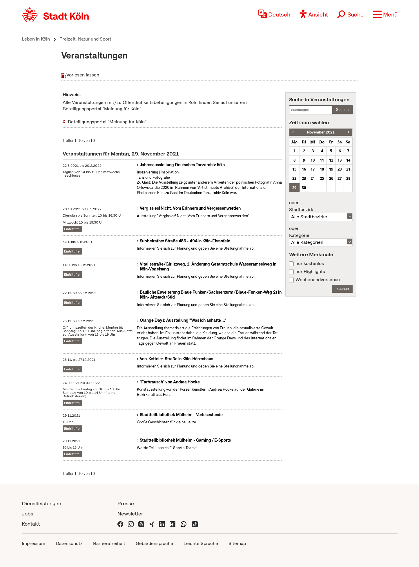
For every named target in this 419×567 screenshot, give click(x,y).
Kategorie (321, 232)
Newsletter (130, 513)
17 (313, 169)
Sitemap (237, 543)
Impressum (33, 543)
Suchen (342, 109)
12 (331, 160)
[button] (385, 14)
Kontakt (31, 523)
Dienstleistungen (41, 503)
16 (304, 169)
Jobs (27, 513)
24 (313, 178)
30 (304, 187)
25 (322, 178)
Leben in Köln (36, 39)
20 (340, 169)
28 (348, 178)
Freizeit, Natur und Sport (85, 39)
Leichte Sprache (201, 543)
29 (294, 187)
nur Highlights (310, 271)
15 (294, 169)
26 (331, 178)
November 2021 (321, 132)
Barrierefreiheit (109, 543)
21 (348, 169)
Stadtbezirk (321, 206)
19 (331, 169)
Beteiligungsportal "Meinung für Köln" (107, 122)
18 (322, 169)
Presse (125, 503)
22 (294, 178)
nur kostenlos (309, 263)
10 (313, 160)
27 (340, 178)
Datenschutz (69, 543)
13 (340, 160)
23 (304, 178)
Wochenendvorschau (317, 279)
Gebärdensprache (154, 543)
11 (322, 160)
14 (348, 160)
